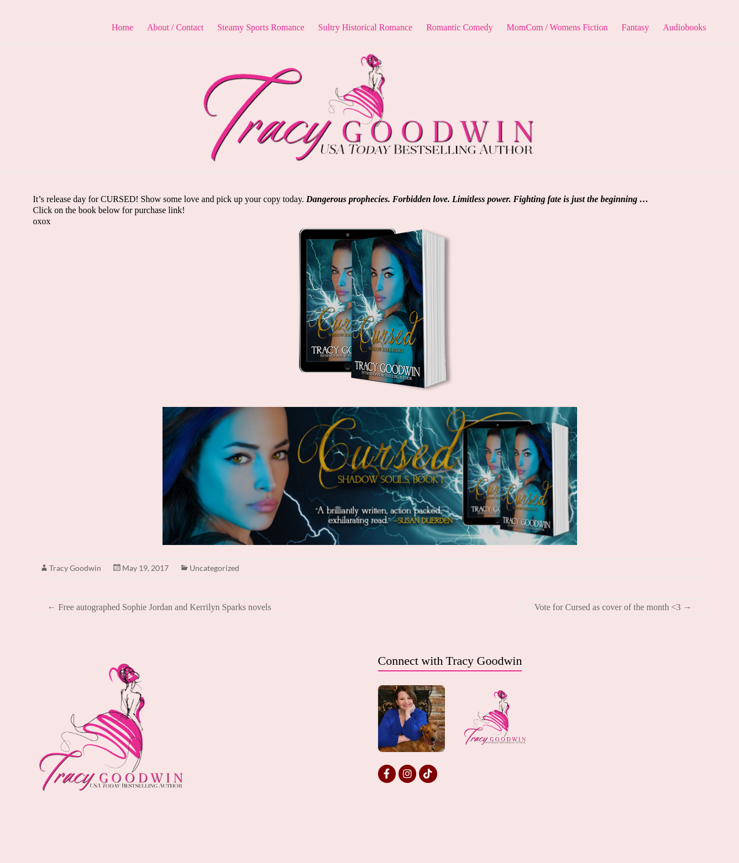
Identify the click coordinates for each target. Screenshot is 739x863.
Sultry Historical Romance (365, 27)
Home (122, 27)
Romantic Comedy (459, 27)
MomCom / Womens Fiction (557, 27)
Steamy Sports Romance (260, 27)
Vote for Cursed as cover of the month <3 (613, 607)
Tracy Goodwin (75, 568)
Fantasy (635, 27)
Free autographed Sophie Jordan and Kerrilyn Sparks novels (159, 607)
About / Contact (175, 27)
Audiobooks (684, 27)
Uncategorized (214, 568)
